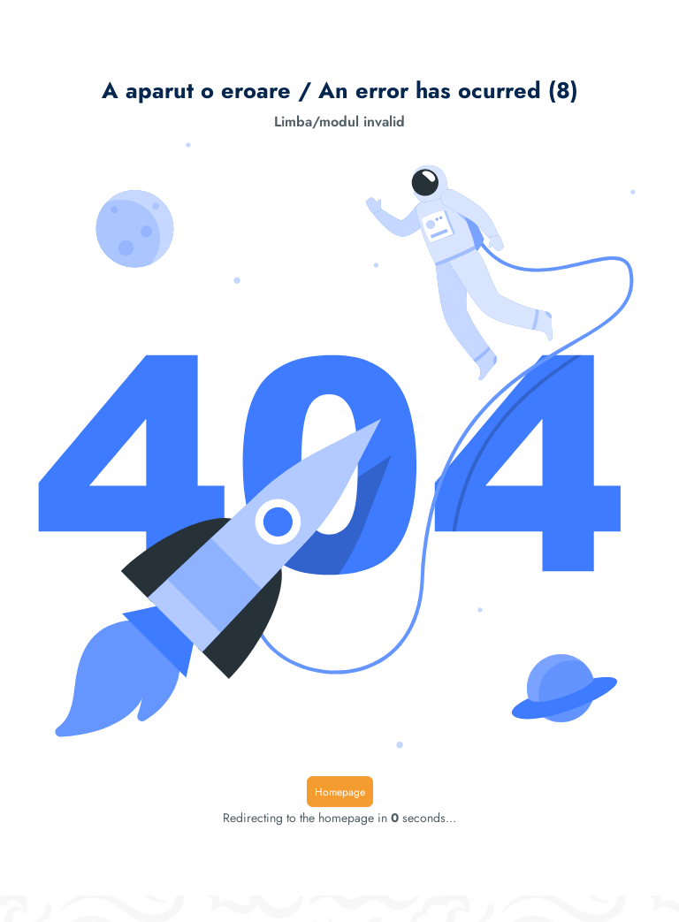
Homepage (340, 792)
